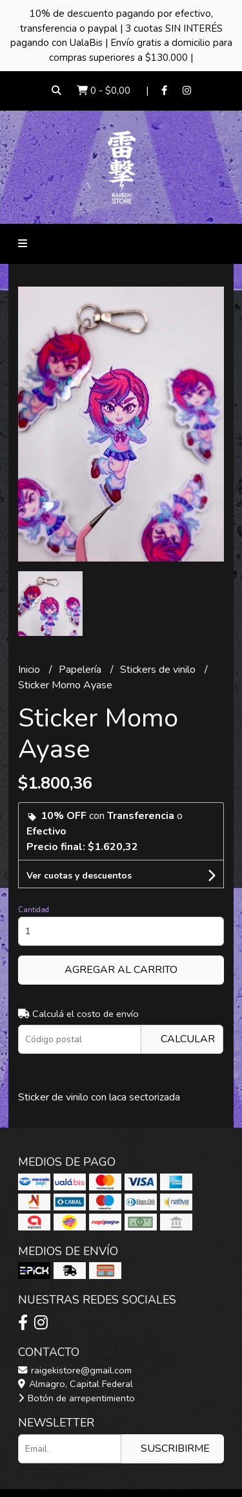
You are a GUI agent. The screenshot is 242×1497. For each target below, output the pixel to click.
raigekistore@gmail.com (75, 1370)
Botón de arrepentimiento (76, 1398)
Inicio (30, 669)
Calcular (188, 1039)
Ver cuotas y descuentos (79, 875)
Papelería (81, 669)
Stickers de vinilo (159, 669)
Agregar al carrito (121, 970)
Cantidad (33, 910)
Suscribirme (175, 1448)
